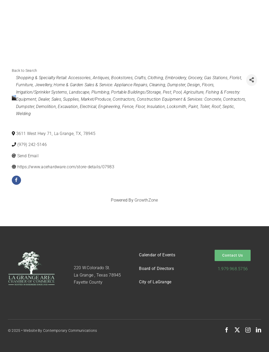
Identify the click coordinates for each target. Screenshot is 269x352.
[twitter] (237, 330)
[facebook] (16, 180)
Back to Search (24, 70)
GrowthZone (146, 200)
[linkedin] (258, 330)
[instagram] (248, 330)
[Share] (251, 80)
